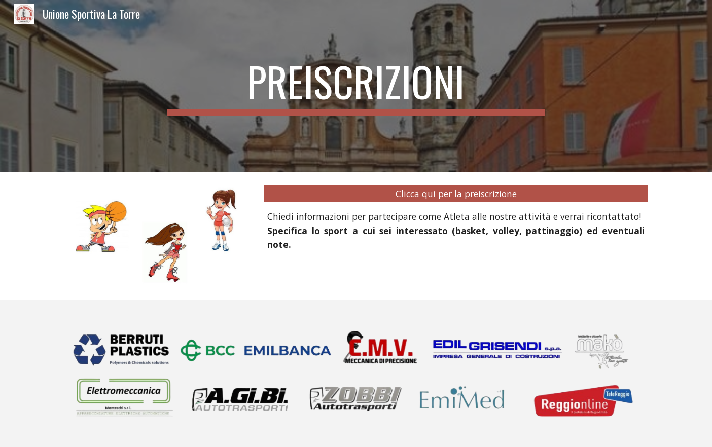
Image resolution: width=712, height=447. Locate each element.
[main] (356, 86)
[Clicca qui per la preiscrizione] (456, 193)
